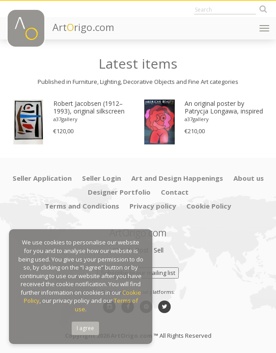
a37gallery (65, 119)
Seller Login (101, 178)
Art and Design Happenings (177, 178)
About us (248, 178)
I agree (85, 328)
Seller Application (42, 178)
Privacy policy (152, 205)
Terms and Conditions (82, 205)
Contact (175, 191)
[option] (72, 122)
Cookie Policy (208, 205)
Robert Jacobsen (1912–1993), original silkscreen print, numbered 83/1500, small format (90, 108)
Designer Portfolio (119, 191)
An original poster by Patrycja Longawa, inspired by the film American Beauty (224, 108)
